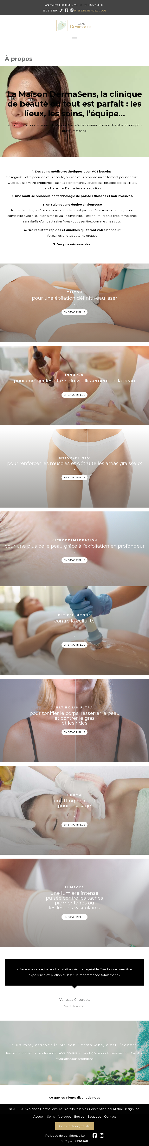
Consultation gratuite (74, 1126)
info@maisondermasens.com (108, 1053)
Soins (51, 1116)
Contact (110, 1116)
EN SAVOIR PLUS (74, 312)
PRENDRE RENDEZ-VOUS (90, 10)
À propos (64, 1116)
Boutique (94, 1116)
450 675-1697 (50, 10)
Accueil (38, 1116)
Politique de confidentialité (65, 1135)
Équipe (79, 1116)
